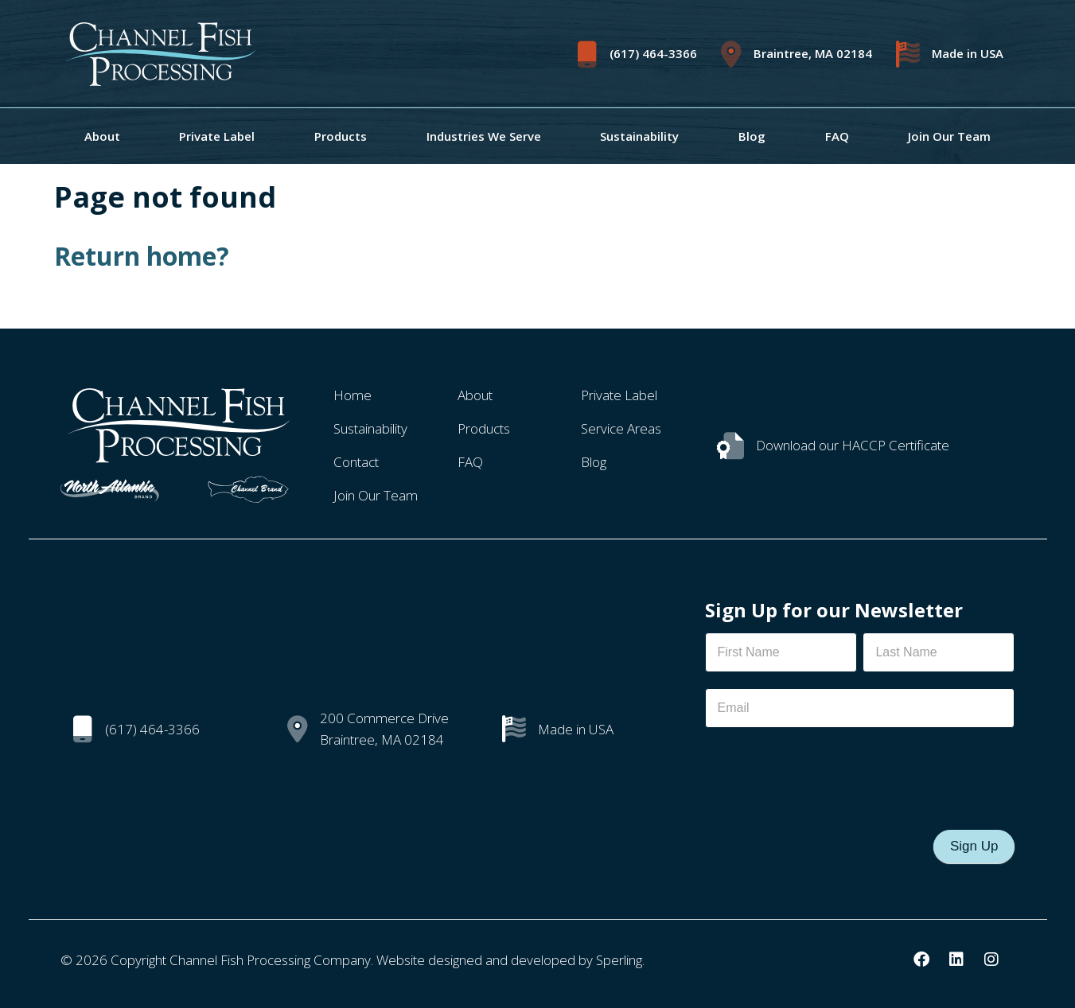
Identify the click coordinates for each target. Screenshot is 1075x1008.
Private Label (217, 136)
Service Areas (621, 428)
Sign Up (974, 846)
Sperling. (620, 960)
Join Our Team (949, 136)
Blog (751, 136)
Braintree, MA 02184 (813, 53)
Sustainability (639, 136)
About (102, 136)
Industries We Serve (483, 136)
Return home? (141, 256)
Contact (356, 462)
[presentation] (826, 775)
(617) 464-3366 (653, 53)
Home (352, 395)
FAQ (837, 136)
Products (340, 136)
